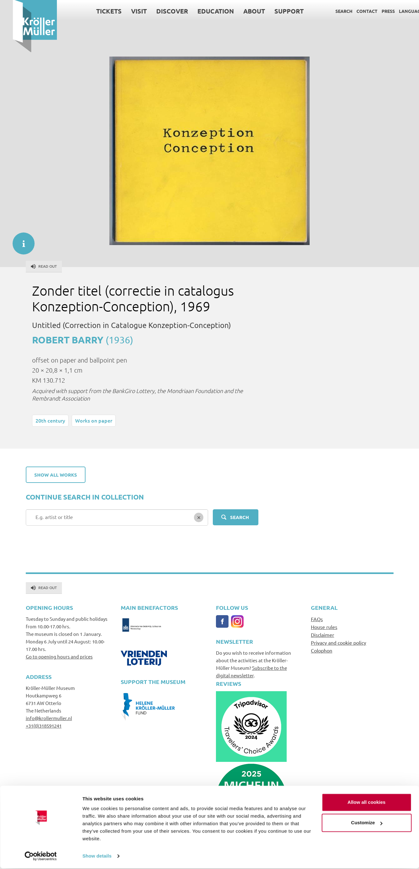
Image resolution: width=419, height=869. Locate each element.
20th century (50, 420)
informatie (20, 240)
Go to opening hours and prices (59, 656)
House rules (324, 627)
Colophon (321, 650)
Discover (159, 11)
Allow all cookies (367, 803)
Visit (126, 11)
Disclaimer (322, 634)
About (241, 11)
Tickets (95, 11)
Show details (97, 856)
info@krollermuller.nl (49, 718)
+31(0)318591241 (44, 726)
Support (275, 11)
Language (398, 11)
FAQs (317, 619)
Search (331, 11)
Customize (367, 823)
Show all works (55, 475)
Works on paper (93, 420)
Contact (354, 11)
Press (375, 11)
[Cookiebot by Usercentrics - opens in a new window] (40, 856)
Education (202, 11)
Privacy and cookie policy (338, 642)
